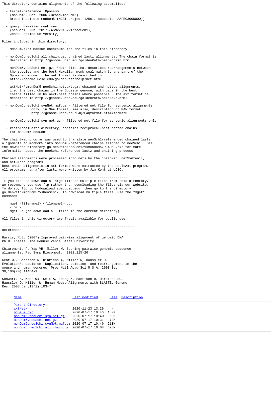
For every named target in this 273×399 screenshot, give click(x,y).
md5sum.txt (23, 373)
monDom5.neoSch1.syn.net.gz (39, 377)
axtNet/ (21, 368)
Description (132, 356)
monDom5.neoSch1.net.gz (35, 382)
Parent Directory (29, 364)
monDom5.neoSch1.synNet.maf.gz (42, 386)
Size (113, 356)
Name (18, 356)
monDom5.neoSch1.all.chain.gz (41, 391)
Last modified (85, 356)
